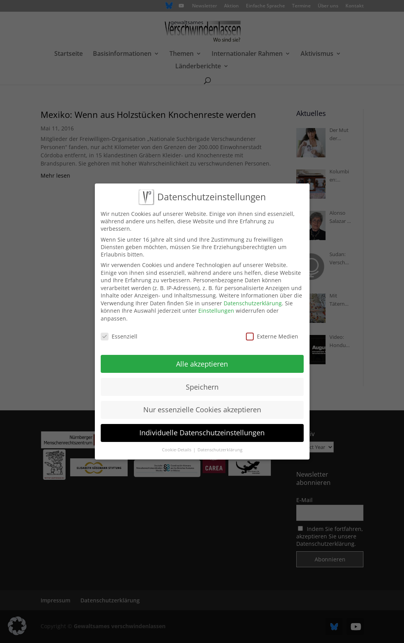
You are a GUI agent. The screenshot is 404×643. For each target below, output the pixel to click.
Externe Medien (272, 329)
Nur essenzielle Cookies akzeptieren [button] (202, 403)
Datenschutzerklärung (253, 296)
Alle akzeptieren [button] (202, 357)
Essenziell (119, 329)
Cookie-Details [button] (177, 443)
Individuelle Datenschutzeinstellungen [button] (202, 426)
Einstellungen (216, 304)
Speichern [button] (202, 380)
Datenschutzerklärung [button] (220, 443)
